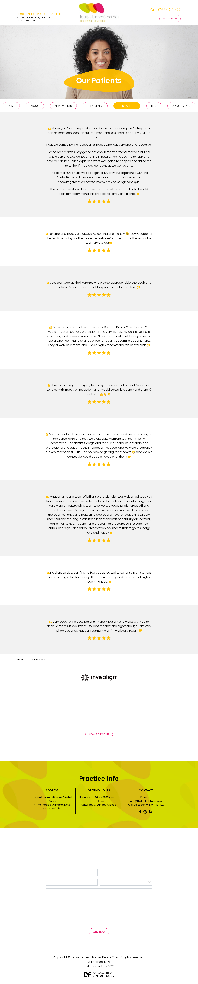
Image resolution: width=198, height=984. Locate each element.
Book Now (170, 18)
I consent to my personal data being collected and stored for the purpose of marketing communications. (101, 916)
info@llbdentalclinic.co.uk (146, 801)
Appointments (181, 106)
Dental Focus (103, 976)
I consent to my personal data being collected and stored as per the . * (97, 906)
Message (99, 893)
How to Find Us (99, 734)
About (35, 106)
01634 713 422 (169, 9)
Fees (154, 106)
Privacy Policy (59, 908)
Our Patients (126, 106)
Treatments (95, 106)
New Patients (63, 106)
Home (11, 106)
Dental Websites (100, 973)
